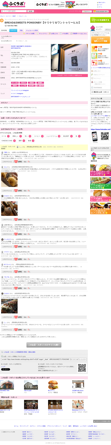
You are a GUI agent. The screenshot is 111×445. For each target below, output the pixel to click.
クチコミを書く (30, 33)
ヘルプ (100, 4)
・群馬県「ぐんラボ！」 (27, 436)
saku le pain (27, 390)
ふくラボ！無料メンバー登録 (100, 40)
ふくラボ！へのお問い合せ (88, 426)
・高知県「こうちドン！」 (94, 438)
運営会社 (76, 426)
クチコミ (13, 30)
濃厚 (22, 140)
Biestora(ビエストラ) (78, 410)
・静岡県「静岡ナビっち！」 (72, 432)
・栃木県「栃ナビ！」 (27, 432)
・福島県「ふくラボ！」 (27, 434)
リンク (65, 426)
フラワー (7, 252)
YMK (5, 152)
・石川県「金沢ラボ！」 (27, 438)
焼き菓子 (68, 136)
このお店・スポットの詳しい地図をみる (69, 75)
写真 (21, 30)
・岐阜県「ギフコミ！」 (71, 434)
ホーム (100, 7)
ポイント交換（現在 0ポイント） (100, 83)
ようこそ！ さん (75, 11)
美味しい (17, 136)
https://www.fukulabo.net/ (101, 129)
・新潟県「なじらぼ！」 (49, 434)
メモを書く (65, 33)
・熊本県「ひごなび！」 (49, 432)
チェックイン (43, 33)
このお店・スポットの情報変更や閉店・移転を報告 (19, 352)
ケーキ (6, 136)
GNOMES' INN (4, 390)
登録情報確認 (98, 87)
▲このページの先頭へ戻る (102, 421)
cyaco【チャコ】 (5, 410)
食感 (31, 140)
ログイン (87, 11)
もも (5, 167)
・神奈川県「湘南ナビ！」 (72, 436)
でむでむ (7, 277)
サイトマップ (24, 426)
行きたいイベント (99, 74)
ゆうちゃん (7, 264)
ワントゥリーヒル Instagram (20, 90)
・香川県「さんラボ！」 (49, 436)
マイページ (97, 78)
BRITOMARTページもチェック (20, 96)
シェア (3, 366)
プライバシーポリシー (54, 426)
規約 (69, 426)
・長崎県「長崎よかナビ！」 (94, 432)
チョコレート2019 (32, 30)
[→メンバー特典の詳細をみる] (100, 67)
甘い (28, 136)
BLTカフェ (51, 390)
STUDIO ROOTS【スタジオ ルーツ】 (55, 411)
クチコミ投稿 (41, 426)
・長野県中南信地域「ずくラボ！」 (96, 434)
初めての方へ (102, 2)
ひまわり (7, 196)
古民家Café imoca (77, 390)
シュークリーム (53, 136)
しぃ (20, 147)
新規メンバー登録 (101, 11)
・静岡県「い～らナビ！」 (94, 436)
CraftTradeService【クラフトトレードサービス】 (31, 411)
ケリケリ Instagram (17, 93)
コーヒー (39, 136)
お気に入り (54, 33)
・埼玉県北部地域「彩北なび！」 (74, 438)
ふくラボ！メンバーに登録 (99, 116)
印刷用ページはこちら (80, 33)
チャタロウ (7, 239)
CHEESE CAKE (9, 140)
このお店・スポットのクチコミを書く (44, 345)
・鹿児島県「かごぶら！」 (50, 438)
